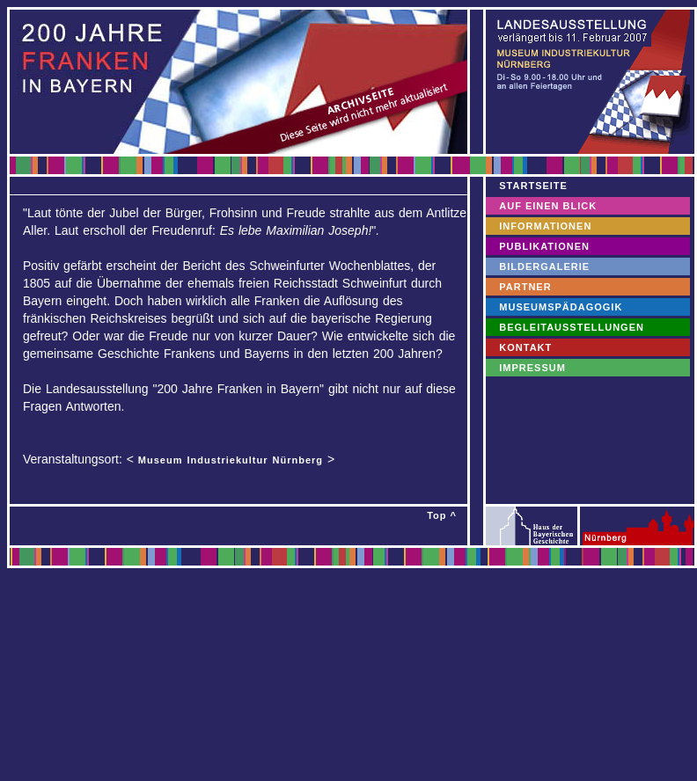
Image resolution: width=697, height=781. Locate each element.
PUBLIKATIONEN (544, 246)
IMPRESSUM (532, 367)
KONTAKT (525, 347)
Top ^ (442, 515)
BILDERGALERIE (544, 266)
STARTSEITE (533, 185)
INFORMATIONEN (545, 226)
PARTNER (525, 286)
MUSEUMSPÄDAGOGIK (560, 307)
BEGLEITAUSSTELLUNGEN (571, 327)
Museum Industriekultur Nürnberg (230, 460)
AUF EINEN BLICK (548, 206)
